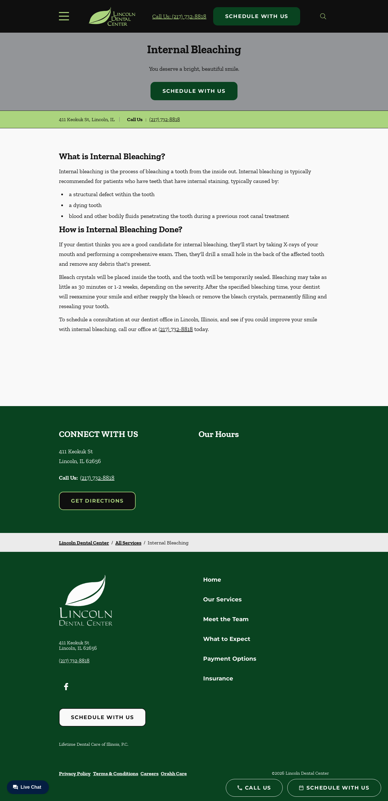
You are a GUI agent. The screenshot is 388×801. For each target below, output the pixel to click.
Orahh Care (174, 773)
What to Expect (226, 638)
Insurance (218, 678)
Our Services (222, 599)
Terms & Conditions (115, 773)
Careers (149, 773)
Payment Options (229, 658)
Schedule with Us (256, 16)
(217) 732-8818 (164, 119)
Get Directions (97, 501)
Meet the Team (226, 619)
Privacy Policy (75, 773)
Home (212, 579)
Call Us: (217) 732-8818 (179, 16)
